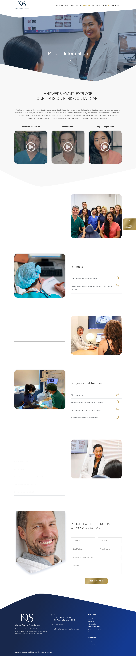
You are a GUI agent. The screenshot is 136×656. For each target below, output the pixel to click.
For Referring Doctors (94, 629)
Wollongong (91, 644)
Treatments (91, 621)
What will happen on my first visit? (26, 338)
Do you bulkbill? (19, 469)
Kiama (90, 641)
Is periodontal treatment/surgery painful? (84, 418)
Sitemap (49, 652)
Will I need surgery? (77, 395)
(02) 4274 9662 (58, 624)
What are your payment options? (25, 484)
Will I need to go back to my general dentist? (86, 410)
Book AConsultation (129, 224)
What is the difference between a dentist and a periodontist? (34, 213)
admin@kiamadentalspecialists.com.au (66, 629)
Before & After (92, 624)
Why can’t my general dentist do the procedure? (87, 402)
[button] (31, 147)
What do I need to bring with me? (25, 345)
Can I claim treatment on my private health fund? (30, 477)
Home (62, 61)
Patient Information (94, 627)
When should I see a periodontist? (26, 229)
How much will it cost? (21, 461)
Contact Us (91, 632)
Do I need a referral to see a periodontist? (85, 278)
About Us (90, 619)
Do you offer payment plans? (24, 492)
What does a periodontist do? (24, 221)
